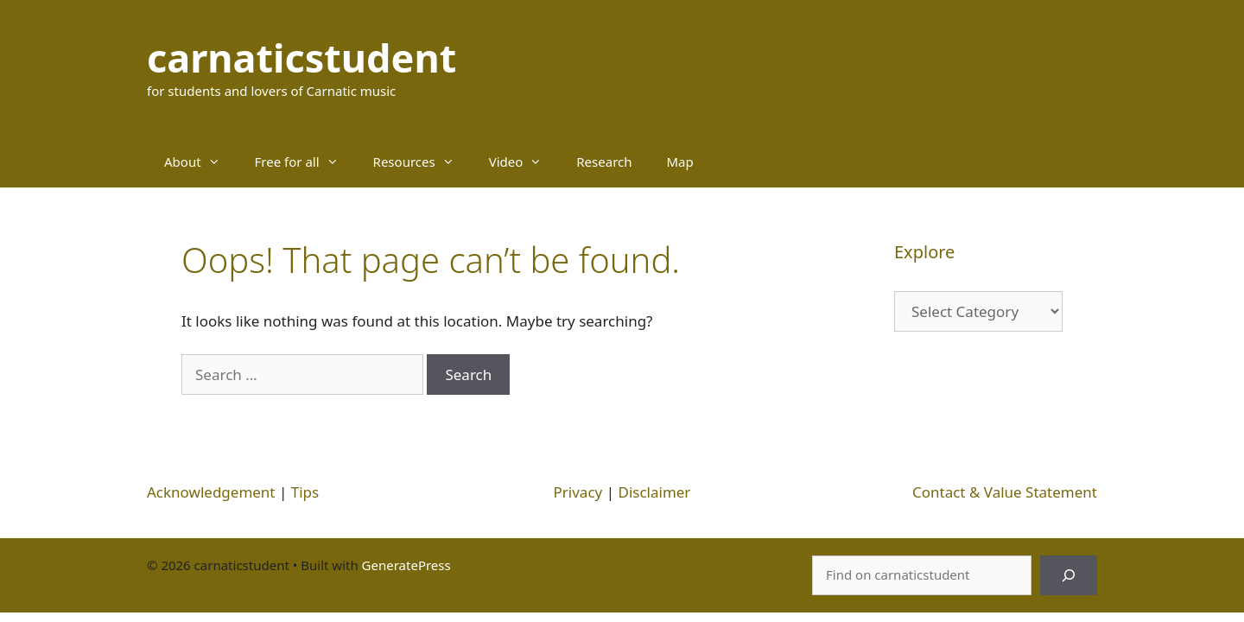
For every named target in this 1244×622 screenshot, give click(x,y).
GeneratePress (406, 565)
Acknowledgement (211, 492)
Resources (422, 161)
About (201, 161)
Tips (305, 492)
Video (524, 161)
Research (604, 161)
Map (680, 161)
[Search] (1068, 575)
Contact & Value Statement (1004, 492)
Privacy (578, 492)
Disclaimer (654, 492)
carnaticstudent (301, 57)
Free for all (305, 161)
